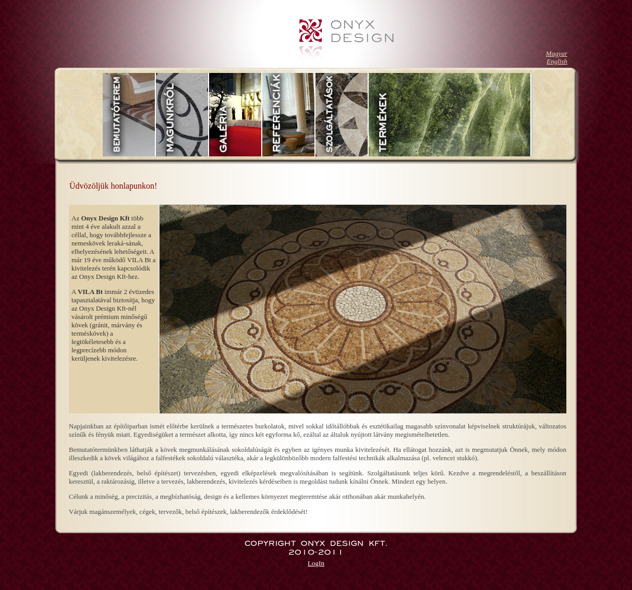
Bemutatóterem (129, 114)
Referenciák (288, 114)
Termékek (450, 114)
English (556, 61)
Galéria (235, 114)
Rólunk (182, 114)
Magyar (556, 53)
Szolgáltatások (342, 114)
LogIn (316, 563)
